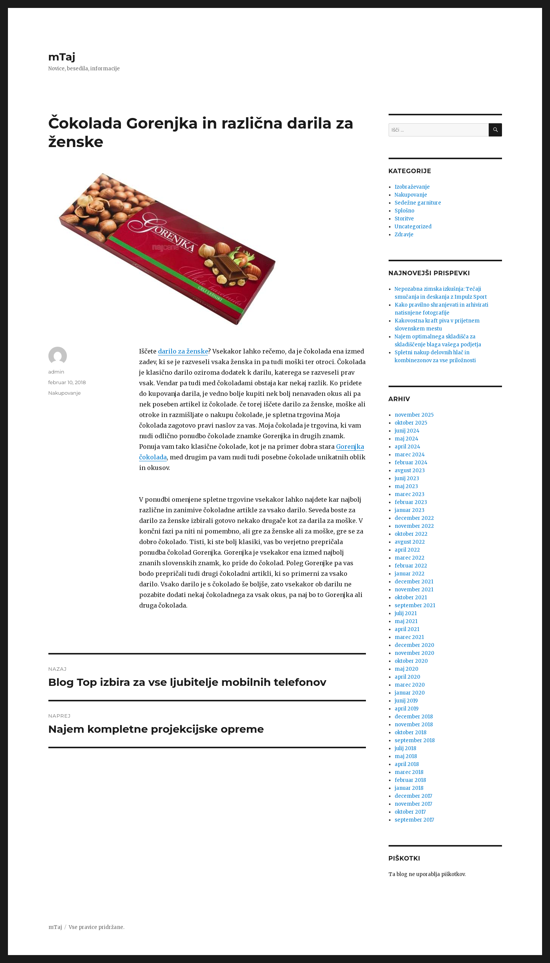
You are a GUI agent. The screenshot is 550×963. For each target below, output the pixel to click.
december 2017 (413, 796)
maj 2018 (406, 756)
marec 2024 (410, 454)
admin (56, 372)
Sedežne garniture (418, 203)
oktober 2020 (411, 661)
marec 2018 (409, 772)
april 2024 (407, 447)
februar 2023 (411, 502)
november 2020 (414, 653)
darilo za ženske (183, 351)
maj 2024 (406, 439)
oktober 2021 (411, 597)
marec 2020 (410, 685)
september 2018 (415, 740)
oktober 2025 (411, 423)
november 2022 (414, 526)
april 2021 (407, 629)
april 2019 (406, 709)
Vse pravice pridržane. (96, 927)
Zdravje (404, 234)
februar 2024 (411, 462)
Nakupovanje (64, 393)
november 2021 (414, 589)
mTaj (62, 56)
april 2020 (407, 677)
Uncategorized (413, 226)
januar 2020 (410, 693)
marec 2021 (409, 637)
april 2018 (407, 764)
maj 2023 (406, 486)
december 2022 (414, 518)
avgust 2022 (410, 542)
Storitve (404, 219)
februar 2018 (410, 780)
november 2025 (414, 415)
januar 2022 (410, 574)
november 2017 (413, 804)
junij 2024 (407, 431)
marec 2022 (410, 558)
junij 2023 (407, 478)
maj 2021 (406, 621)
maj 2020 (406, 669)
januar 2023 (410, 510)
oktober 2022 (411, 534)
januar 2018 (409, 788)
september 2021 (415, 605)
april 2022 (407, 550)
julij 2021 (406, 613)
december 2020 (414, 645)
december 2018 (414, 716)
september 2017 (414, 820)
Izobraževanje (412, 187)
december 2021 (414, 581)
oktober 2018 (410, 732)
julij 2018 (405, 748)
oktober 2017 (410, 812)
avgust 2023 (410, 470)
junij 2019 (406, 701)
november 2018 (414, 724)
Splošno (404, 211)
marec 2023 (410, 494)
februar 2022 (411, 566)
